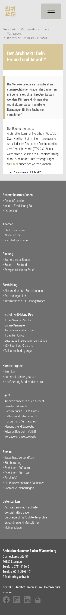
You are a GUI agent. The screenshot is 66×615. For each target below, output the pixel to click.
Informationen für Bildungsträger (24, 301)
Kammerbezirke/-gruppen (20, 377)
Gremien (9, 372)
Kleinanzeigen (13, 528)
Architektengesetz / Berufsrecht (24, 401)
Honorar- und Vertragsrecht (21, 421)
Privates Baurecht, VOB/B (20, 432)
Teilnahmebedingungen (18, 351)
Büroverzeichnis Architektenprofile (25, 517)
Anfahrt (20, 587)
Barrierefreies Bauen (17, 260)
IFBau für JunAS (14, 335)
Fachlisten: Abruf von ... (18, 473)
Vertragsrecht (14, 33)
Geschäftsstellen (14, 201)
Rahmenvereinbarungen (19, 488)
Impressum (34, 587)
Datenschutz (52, 587)
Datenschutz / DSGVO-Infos (21, 411)
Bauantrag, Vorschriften (19, 458)
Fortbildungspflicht (16, 296)
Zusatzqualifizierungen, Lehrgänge (25, 340)
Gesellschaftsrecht (16, 406)
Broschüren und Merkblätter (21, 522)
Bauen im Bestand (15, 265)
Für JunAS (10, 478)
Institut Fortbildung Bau (18, 206)
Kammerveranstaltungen (19, 330)
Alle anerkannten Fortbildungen (23, 291)
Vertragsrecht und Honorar (35, 29)
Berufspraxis (9, 29)
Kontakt (8, 587)
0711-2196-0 (21, 567)
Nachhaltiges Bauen (16, 240)
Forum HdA (11, 211)
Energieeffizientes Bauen (19, 270)
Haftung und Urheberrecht (20, 416)
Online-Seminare (14, 325)
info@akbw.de (21, 577)
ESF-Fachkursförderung (18, 346)
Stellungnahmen (14, 230)
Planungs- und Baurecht (19, 426)
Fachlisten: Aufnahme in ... (20, 468)
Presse (7, 592)
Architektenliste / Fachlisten (21, 507)
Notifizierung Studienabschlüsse (24, 382)
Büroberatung (12, 463)
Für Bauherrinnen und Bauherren (24, 483)
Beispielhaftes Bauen (17, 512)
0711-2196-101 (22, 572)
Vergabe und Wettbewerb (20, 436)
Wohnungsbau (13, 235)
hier (15, 164)
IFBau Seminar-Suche (17, 320)
